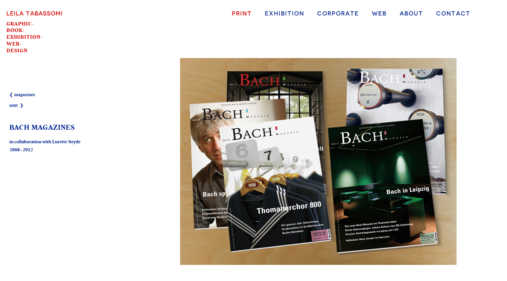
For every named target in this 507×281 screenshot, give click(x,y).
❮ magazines (22, 95)
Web (379, 13)
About (411, 13)
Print (242, 13)
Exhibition (284, 13)
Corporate (338, 13)
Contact (453, 13)
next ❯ (16, 105)
